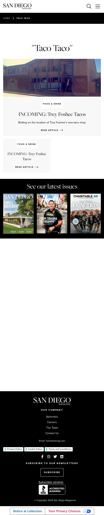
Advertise (52, 417)
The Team (52, 428)
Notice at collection (27, 511)
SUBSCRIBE (52, 472)
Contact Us (52, 433)
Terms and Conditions (60, 449)
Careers (52, 422)
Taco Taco (23, 18)
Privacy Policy (14, 449)
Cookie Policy (35, 449)
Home (6, 18)
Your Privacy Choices (64, 511)
